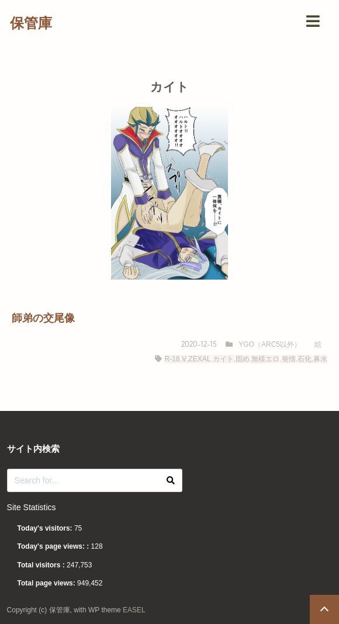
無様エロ (265, 359)
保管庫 (31, 23)
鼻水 (320, 359)
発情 (289, 359)
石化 (305, 359)
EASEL (134, 610)
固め (243, 359)
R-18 (172, 359)
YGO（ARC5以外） (269, 344)
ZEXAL (199, 359)
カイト (223, 359)
